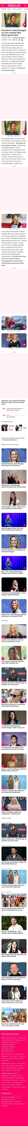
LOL (12, 150)
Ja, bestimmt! (11, 417)
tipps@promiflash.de (10, 440)
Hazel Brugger (6, 43)
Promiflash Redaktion (18, 37)
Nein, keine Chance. (13, 410)
